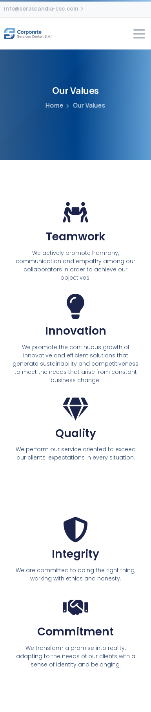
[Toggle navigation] (139, 33)
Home (54, 105)
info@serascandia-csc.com (45, 8)
